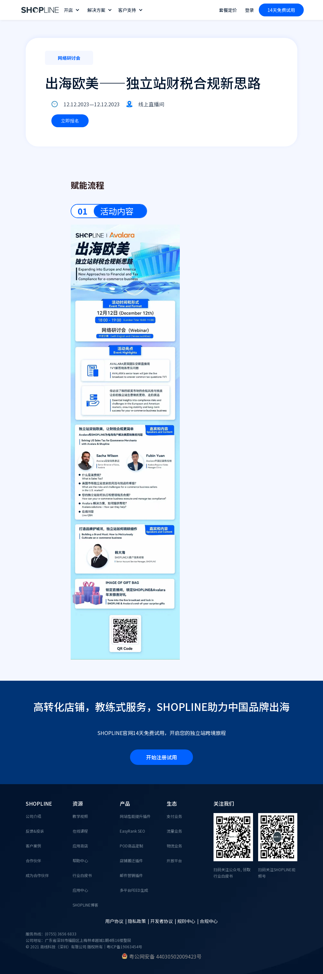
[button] (72, 10)
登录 (249, 10)
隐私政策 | (139, 921)
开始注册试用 (161, 757)
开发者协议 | (163, 921)
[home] (40, 10)
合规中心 (209, 921)
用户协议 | (116, 921)
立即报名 (70, 120)
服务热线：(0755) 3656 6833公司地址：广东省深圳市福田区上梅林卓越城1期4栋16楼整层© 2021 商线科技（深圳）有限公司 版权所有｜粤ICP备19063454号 (84, 940)
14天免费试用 (281, 10)
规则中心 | (188, 921)
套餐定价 (228, 10)
